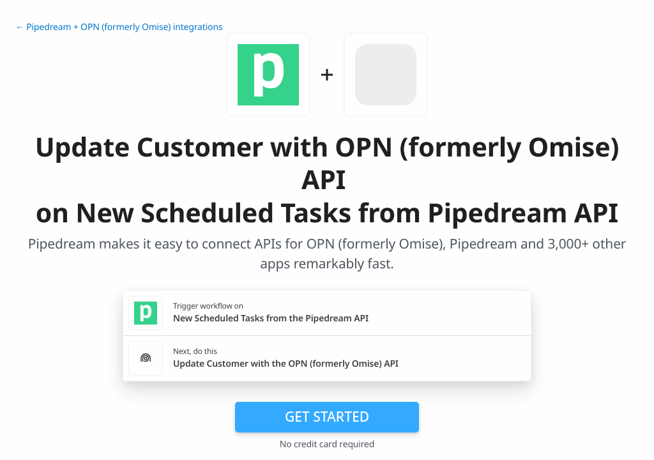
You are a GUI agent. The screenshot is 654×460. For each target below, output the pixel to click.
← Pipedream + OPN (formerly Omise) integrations (118, 27)
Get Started (327, 416)
